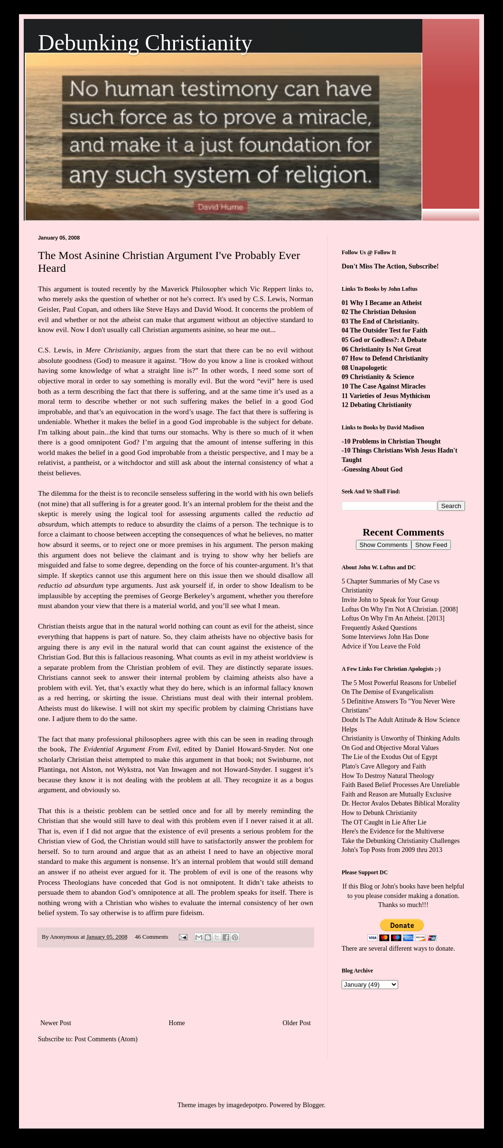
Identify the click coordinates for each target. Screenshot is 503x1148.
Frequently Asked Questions (379, 627)
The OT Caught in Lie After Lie (384, 822)
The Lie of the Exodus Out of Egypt (390, 756)
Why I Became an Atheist (386, 302)
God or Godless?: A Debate (388, 339)
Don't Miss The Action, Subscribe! (390, 266)
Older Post (297, 1023)
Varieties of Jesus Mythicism (389, 395)
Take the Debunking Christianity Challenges (401, 840)
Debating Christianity (381, 404)
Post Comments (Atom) (106, 1039)
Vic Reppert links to (281, 289)
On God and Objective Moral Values (390, 747)
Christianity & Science (382, 376)
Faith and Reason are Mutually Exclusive (396, 794)
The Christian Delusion (383, 311)
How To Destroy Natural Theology (388, 775)
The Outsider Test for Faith (389, 330)
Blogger (313, 1105)
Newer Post (55, 1023)
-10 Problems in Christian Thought (391, 441)
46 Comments (151, 937)
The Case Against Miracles (388, 386)
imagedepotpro (246, 1105)
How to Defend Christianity (389, 358)
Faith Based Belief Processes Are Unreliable (400, 784)
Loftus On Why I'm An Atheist (382, 618)
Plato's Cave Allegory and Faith (384, 766)
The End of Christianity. (384, 321)
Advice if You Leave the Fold (381, 646)
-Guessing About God (372, 469)
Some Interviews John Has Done (385, 636)
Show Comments (384, 544)
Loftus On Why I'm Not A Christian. (390, 609)
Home (177, 1023)
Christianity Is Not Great (385, 349)
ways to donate (433, 948)
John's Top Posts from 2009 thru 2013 (392, 849)
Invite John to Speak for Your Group (390, 599)
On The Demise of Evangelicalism (387, 691)
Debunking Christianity (145, 42)
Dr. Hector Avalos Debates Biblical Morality (401, 803)
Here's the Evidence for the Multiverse (393, 831)
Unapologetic (369, 367)
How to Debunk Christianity (379, 812)
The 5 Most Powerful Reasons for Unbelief (399, 682)
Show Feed (431, 544)
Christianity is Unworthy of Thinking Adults (401, 738)
